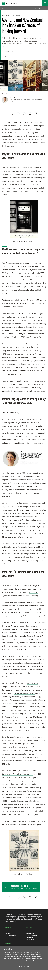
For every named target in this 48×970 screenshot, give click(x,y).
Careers (7, 933)
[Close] (44, 951)
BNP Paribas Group (10, 935)
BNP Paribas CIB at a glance (13, 931)
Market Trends (6, 15)
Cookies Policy (31, 963)
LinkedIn (9, 947)
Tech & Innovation (31, 935)
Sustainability (30, 933)
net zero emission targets (24, 693)
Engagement (30, 939)
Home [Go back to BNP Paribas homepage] (2, 8)
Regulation (29, 937)
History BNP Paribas (27, 241)
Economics (6, 8)
